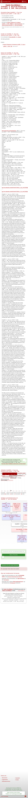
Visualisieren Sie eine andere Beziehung (10, 565)
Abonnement (4, 777)
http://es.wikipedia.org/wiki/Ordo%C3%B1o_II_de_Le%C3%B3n (15, 187)
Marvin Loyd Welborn (7, 590)
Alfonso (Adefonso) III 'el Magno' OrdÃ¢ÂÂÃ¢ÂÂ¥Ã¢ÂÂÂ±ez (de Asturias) (11, 516)
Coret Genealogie (4, 796)
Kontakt (17, 779)
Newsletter (18, 778)
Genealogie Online (7, 1)
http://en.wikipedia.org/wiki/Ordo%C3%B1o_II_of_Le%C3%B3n (15, 191)
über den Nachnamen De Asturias (15, 576)
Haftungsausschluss (6, 781)
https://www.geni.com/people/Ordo (9, 130)
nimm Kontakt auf (21, 590)
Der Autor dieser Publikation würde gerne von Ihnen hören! (14, 463)
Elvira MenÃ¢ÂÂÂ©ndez (15, 37)
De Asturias (6, 579)
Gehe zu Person (13, 554)
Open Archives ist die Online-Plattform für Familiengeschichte (13, 793)
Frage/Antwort (5, 779)
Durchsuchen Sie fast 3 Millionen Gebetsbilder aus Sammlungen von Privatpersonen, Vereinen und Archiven (13, 789)
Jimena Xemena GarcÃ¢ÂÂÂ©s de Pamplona (12, 25)
